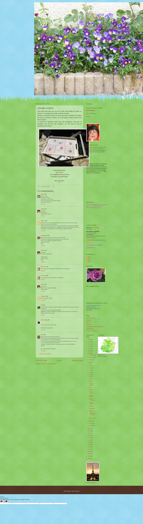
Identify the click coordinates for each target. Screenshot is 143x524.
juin (90, 370)
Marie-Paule (59, 172)
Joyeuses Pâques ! (91, 403)
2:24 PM (43, 245)
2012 (89, 444)
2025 (89, 341)
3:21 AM (43, 329)
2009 (89, 451)
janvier (90, 425)
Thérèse (43, 220)
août (90, 365)
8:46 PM (43, 279)
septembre (91, 362)
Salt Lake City (89, 324)
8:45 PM (43, 270)
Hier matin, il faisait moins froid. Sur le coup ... (92, 413)
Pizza (90, 387)
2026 (89, 339)
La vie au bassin (91, 384)
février (90, 423)
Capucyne (43, 296)
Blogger (77, 491)
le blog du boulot (90, 328)
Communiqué (92, 408)
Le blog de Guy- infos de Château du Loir (95, 326)
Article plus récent (41, 360)
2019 (89, 428)
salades (90, 379)
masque (90, 381)
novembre (91, 357)
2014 (89, 440)
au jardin (91, 376)
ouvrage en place (91, 396)
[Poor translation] (5, 501)
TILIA (87, 160)
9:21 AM (43, 216)
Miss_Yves (43, 266)
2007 (89, 456)
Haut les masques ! (91, 392)
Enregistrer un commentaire (45, 353)
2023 (89, 346)
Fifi (42, 305)
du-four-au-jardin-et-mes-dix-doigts (69, 6)
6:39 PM (43, 315)
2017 (89, 433)
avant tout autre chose (92, 399)
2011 (89, 447)
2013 (89, 442)
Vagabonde (88, 320)
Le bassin (91, 406)
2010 (89, 449)
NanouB (88, 116)
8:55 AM (43, 204)
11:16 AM (43, 300)
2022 (89, 348)
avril (90, 374)
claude (42, 208)
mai (90, 372)
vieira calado (44, 319)
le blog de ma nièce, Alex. (91, 330)
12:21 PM (43, 230)
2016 (89, 435)
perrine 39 (88, 322)
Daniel (42, 194)
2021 (89, 351)
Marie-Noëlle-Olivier (90, 318)
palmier (90, 389)
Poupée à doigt (92, 418)
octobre (91, 359)
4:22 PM (43, 262)
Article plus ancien (77, 360)
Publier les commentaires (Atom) (49, 363)
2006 (89, 458)
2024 (89, 344)
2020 (89, 353)
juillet (90, 368)
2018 (89, 431)
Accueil (59, 360)
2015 (89, 437)
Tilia (42, 334)
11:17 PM (43, 350)
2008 (89, 453)
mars (90, 421)
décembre (91, 355)
